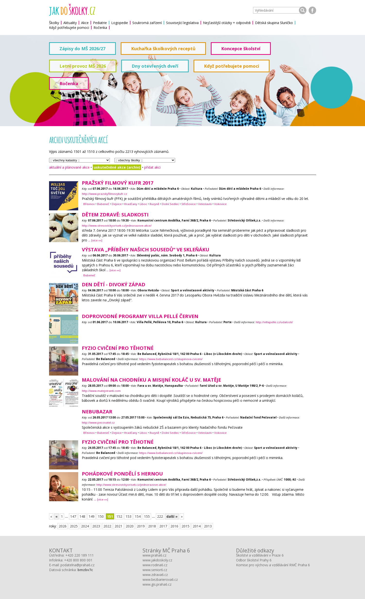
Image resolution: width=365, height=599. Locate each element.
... (95, 240)
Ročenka (100, 27)
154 (138, 516)
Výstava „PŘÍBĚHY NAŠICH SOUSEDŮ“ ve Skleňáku (145, 249)
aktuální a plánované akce (69, 167)
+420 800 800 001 (78, 560)
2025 (74, 526)
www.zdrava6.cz (155, 574)
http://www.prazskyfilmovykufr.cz (104, 194)
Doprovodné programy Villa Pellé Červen (140, 316)
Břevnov (89, 204)
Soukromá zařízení (147, 22)
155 (147, 516)
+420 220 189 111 (79, 555)
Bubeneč (103, 204)
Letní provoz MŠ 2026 (82, 66)
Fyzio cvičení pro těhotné (117, 348)
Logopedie (119, 22)
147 (73, 516)
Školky (54, 22)
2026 (63, 526)
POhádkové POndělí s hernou (122, 473)
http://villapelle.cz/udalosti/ (274, 322)
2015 (185, 526)
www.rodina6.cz (155, 565)
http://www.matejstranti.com (101, 391)
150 (101, 516)
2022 (107, 526)
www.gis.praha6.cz (157, 584)
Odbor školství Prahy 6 (254, 560)
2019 (141, 526)
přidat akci (152, 167)
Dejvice (117, 204)
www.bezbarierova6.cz (160, 579)
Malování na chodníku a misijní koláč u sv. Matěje (151, 380)
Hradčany (130, 204)
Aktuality (70, 22)
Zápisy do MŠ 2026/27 (82, 48)
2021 (118, 526)
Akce (85, 22)
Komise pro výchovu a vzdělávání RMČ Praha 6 (273, 565)
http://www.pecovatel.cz (98, 422)
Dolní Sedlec (170, 204)
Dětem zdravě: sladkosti (115, 214)
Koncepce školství (240, 48)
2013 (208, 526)
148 (82, 516)
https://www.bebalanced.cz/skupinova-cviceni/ (171, 359)
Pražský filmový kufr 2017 (117, 183)
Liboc (143, 204)
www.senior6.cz (155, 569)
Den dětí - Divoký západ (113, 284)
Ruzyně (154, 204)
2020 (130, 526)
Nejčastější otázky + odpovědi (227, 22)
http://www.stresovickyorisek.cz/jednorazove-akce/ (117, 225)
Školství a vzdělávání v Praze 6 (260, 555)
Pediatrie (100, 22)
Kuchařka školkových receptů (163, 48)
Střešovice (188, 204)
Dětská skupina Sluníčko (274, 22)
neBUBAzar (97, 411)
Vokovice (220, 204)
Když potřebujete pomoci (69, 27)
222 (160, 516)
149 (91, 516)
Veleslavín (205, 204)
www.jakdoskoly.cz (157, 560)
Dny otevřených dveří (155, 66)
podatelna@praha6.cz (77, 565)
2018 (152, 526)
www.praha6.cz (154, 555)
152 (119, 516)
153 (128, 516)
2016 (174, 526)
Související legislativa (182, 22)
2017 (163, 526)
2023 (96, 526)
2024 (85, 526)
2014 (197, 526)
